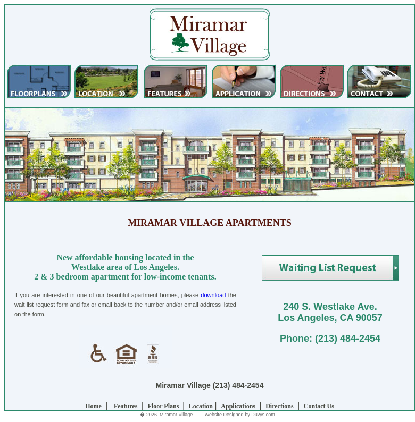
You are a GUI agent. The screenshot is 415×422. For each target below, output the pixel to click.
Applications (238, 406)
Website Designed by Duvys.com (240, 414)
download (213, 295)
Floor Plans (164, 406)
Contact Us (319, 406)
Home (93, 406)
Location (201, 406)
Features (125, 406)
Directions (279, 406)
